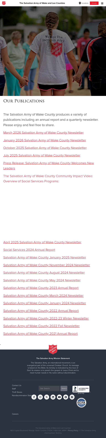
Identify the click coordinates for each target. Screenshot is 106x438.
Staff (14, 389)
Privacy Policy (73, 430)
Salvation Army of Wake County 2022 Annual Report (41, 311)
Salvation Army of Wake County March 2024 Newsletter (43, 296)
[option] (53, 51)
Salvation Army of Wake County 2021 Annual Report (40, 334)
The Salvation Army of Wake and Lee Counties (42, 3)
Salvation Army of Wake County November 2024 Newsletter (46, 265)
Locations (83, 3)
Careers (15, 414)
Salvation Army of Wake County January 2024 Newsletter (44, 303)
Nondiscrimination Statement (24, 395)
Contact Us (16, 385)
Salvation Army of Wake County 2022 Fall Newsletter (41, 326)
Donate (94, 3)
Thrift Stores (17, 392)
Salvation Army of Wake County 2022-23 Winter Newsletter (46, 318)
